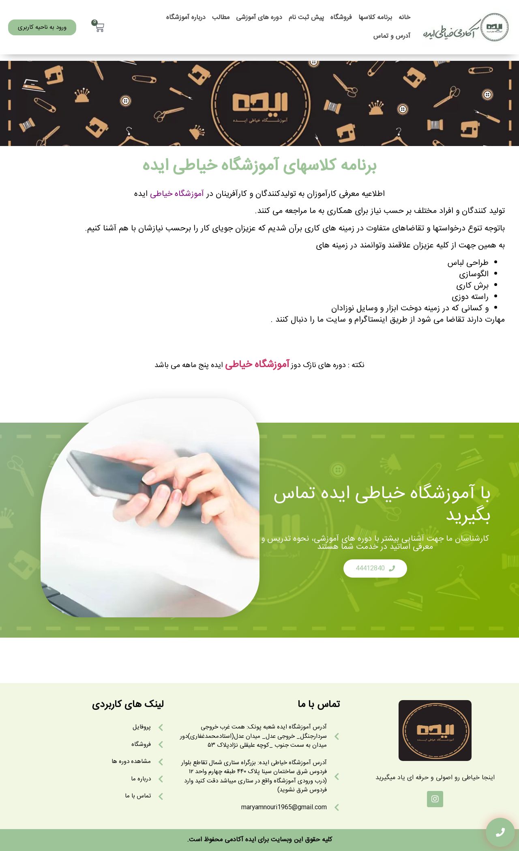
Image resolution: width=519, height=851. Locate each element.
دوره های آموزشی (259, 17)
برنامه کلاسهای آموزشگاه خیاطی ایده (260, 166)
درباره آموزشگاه (186, 17)
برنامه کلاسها (375, 17)
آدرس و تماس (391, 36)
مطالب (220, 17)
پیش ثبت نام (306, 17)
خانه (404, 17)
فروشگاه (341, 17)
